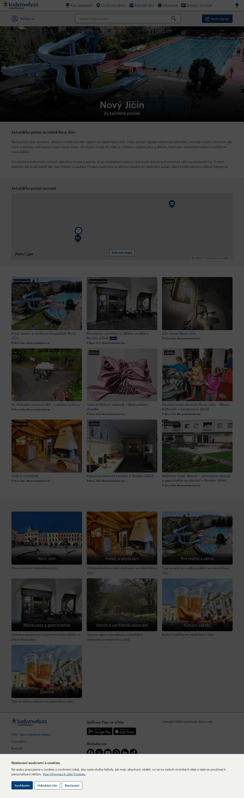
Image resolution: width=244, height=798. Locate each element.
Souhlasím (22, 785)
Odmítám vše (47, 785)
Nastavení (72, 785)
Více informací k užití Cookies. (64, 774)
